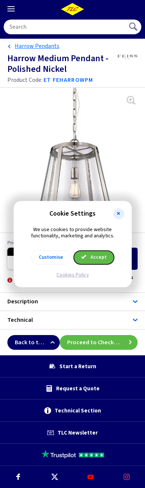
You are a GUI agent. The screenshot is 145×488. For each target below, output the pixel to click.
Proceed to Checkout (102, 342)
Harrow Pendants (37, 46)
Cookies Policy (72, 275)
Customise (51, 257)
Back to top (37, 342)
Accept (94, 257)
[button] (118, 213)
